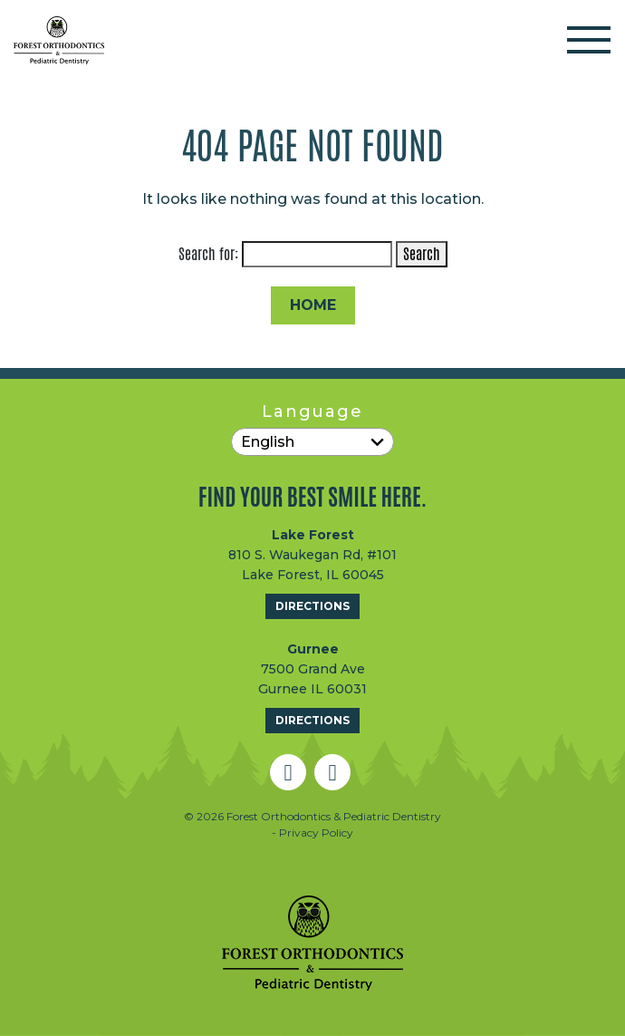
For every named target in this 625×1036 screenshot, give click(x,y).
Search (421, 254)
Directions (312, 606)
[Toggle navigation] (588, 40)
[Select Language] (312, 442)
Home (313, 305)
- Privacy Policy (312, 832)
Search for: (208, 254)
